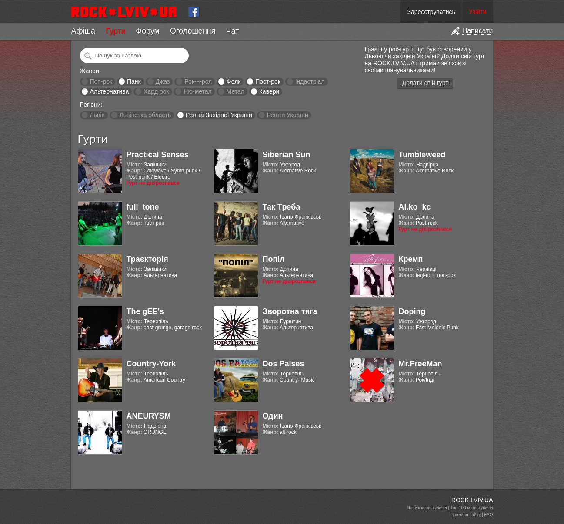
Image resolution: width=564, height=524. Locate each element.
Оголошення (193, 31)
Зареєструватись (431, 11)
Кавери (269, 91)
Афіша (83, 31)
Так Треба (281, 207)
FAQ (488, 514)
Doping (412, 311)
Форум (148, 31)
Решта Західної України (219, 115)
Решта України (287, 115)
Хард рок (156, 91)
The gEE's (145, 311)
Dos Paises (283, 363)
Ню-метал (197, 91)
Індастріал (310, 81)
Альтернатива (109, 91)
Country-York (151, 363)
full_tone (143, 207)
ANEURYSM (149, 416)
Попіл (274, 259)
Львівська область (145, 115)
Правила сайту (466, 514)
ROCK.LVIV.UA (472, 500)
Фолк (233, 81)
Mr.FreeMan (420, 363)
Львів (97, 115)
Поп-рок (101, 81)
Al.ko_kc (415, 207)
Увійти (478, 11)
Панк (134, 81)
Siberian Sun (286, 154)
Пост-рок (267, 81)
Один (273, 416)
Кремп (411, 259)
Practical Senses (158, 154)
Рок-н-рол (198, 81)
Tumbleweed (422, 154)
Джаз (162, 81)
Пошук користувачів (427, 507)
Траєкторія (147, 259)
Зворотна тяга (290, 311)
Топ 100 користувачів (472, 507)
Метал (235, 91)
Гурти (115, 31)
